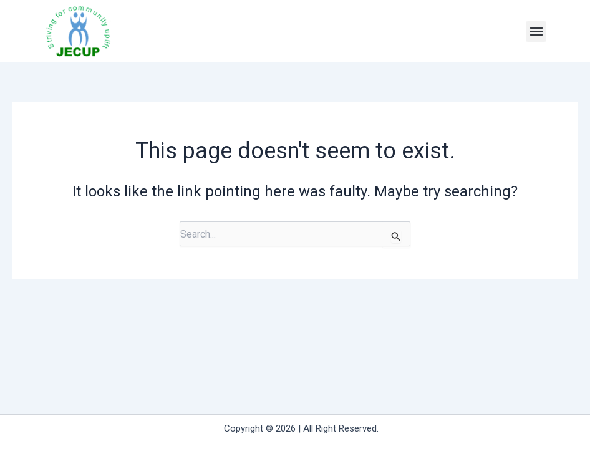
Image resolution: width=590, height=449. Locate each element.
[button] (536, 31)
